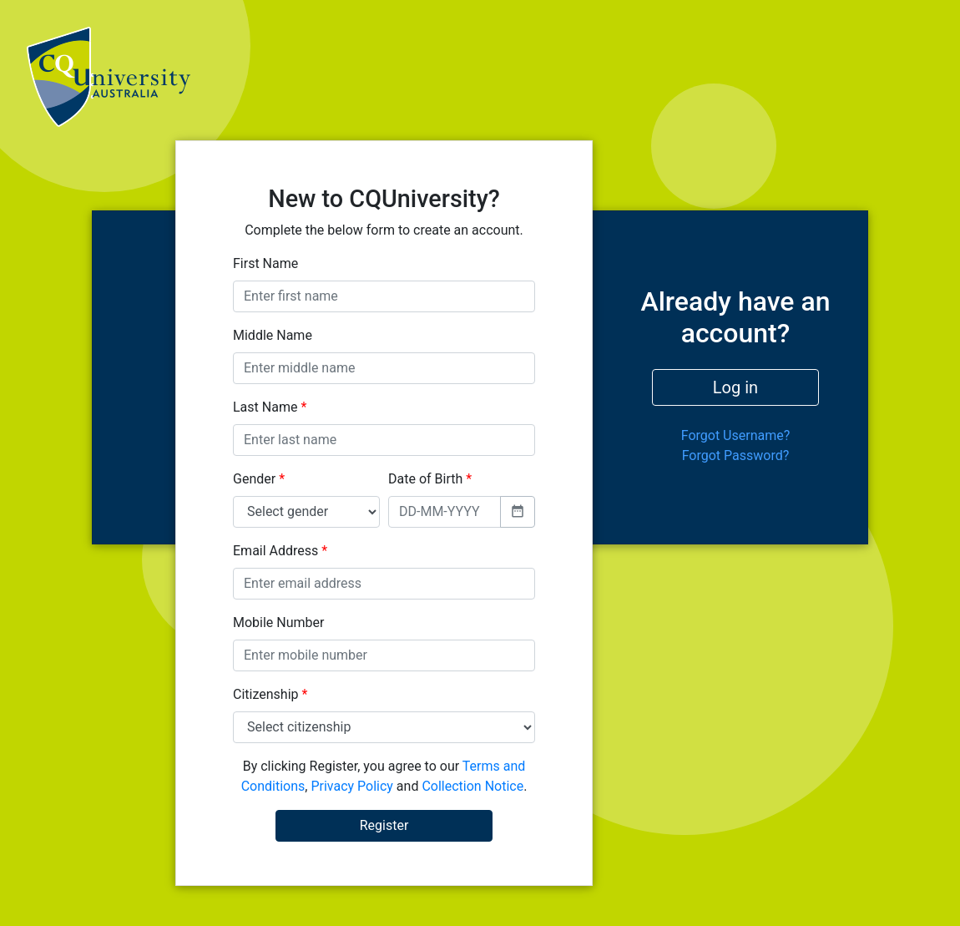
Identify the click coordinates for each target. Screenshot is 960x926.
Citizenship (270, 694)
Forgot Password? (736, 455)
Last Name (269, 407)
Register (384, 825)
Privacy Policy (352, 786)
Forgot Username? (736, 435)
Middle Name (272, 335)
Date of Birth (430, 479)
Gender (259, 479)
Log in (735, 387)
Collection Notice (472, 786)
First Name (265, 263)
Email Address (280, 551)
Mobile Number (278, 622)
